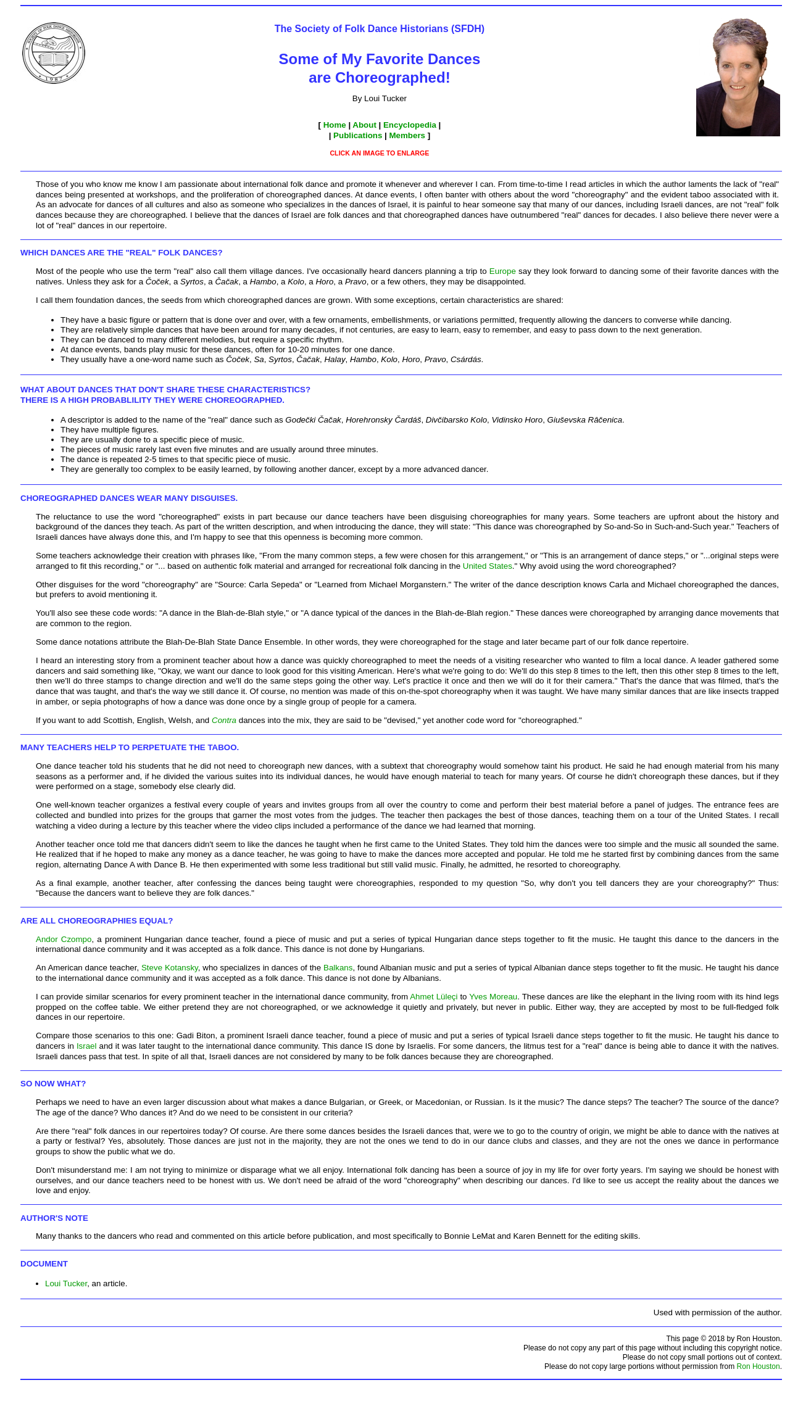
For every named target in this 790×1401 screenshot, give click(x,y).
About (364, 125)
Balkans (337, 967)
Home (334, 125)
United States (487, 566)
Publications (357, 135)
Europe (502, 271)
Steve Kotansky (169, 967)
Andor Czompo (63, 939)
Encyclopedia (409, 125)
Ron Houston (758, 1366)
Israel (87, 1046)
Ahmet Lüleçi (433, 996)
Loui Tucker (66, 1283)
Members (407, 135)
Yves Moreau (493, 996)
